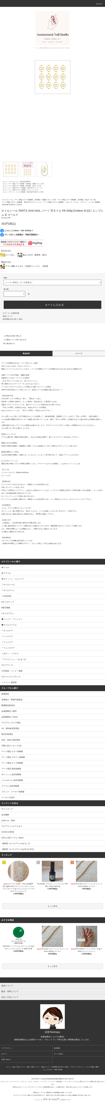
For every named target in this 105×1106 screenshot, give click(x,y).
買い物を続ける (7, 343)
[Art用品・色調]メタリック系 (35, 183)
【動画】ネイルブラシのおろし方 (15, 843)
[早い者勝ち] (22, 235)
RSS (56, 1069)
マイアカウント (6, 1048)
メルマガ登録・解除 (92, 1067)
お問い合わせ (5, 1059)
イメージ (78, 353)
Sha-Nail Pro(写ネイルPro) (35, 192)
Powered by (52, 1100)
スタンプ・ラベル (32, 190)
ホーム (5, 181)
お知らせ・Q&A (8, 820)
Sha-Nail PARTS (25, 181)
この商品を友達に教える (10, 336)
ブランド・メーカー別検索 (17, 192)
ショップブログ (47, 1069)
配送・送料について (33, 1067)
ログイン (4, 1054)
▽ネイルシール (13, 181)
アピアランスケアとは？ (11, 826)
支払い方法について (18, 1067)
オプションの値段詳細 (11, 313)
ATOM (60, 1069)
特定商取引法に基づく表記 (12, 319)
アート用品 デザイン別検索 (17, 188)
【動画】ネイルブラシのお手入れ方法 (17, 849)
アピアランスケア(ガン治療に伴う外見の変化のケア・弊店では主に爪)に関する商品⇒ (39, 1095)
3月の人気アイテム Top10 (12, 838)
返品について (8, 316)
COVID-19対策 (7, 832)
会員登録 (57, 1048)
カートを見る (58, 1054)
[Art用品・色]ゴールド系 (33, 186)
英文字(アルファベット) (34, 188)
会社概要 (5, 815)
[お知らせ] (19, 230)
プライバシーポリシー (77, 1067)
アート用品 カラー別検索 (16, 183)
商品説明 (26, 353)
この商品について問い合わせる (13, 340)
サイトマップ (7, 809)
